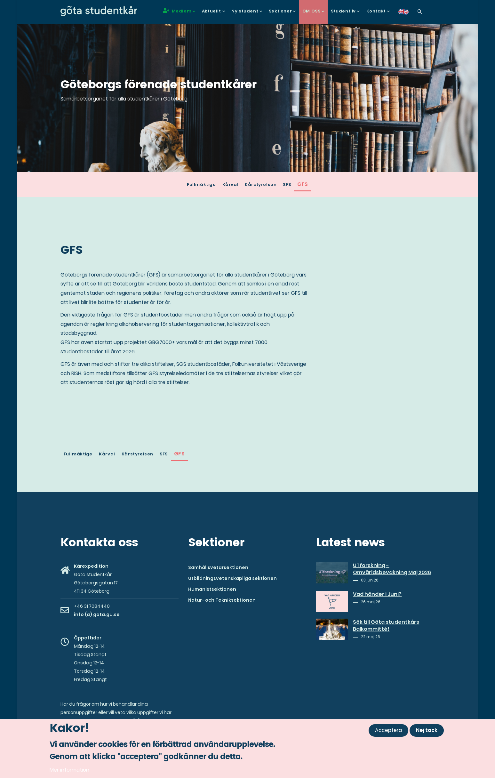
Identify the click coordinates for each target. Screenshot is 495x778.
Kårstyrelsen (260, 184)
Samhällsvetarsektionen (218, 567)
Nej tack (426, 730)
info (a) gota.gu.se (97, 614)
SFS (287, 184)
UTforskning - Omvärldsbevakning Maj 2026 (392, 569)
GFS (302, 184)
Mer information (69, 770)
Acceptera (388, 730)
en (407, 13)
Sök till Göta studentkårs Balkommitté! (386, 626)
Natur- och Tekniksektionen (222, 600)
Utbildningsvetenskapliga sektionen (232, 578)
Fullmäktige (201, 184)
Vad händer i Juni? (377, 594)
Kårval (230, 184)
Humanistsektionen (212, 589)
